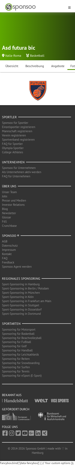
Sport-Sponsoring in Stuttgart (20, 305)
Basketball (37, 55)
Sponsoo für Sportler (15, 123)
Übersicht (11, 66)
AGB (4, 241)
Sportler (9, 117)
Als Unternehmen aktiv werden (21, 172)
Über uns (9, 186)
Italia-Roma (13, 55)
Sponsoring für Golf (14, 346)
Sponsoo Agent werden (17, 266)
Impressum (9, 250)
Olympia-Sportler (13, 148)
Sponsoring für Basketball (18, 334)
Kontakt (7, 254)
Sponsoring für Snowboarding (21, 363)
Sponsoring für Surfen (16, 367)
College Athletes (12, 152)
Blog (5, 209)
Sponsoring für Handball (17, 350)
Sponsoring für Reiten (16, 359)
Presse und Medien (14, 200)
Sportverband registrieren (18, 139)
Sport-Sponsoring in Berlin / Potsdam (25, 288)
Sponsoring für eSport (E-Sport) (22, 375)
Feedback (8, 262)
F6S (4, 221)
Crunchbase (9, 226)
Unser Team (9, 192)
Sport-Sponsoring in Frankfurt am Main (26, 301)
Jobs (4, 196)
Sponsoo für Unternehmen (19, 168)
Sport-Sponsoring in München (21, 293)
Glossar (6, 217)
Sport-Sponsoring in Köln (18, 297)
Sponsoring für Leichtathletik (20, 354)
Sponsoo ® (10, 236)
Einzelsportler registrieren (18, 127)
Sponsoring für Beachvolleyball (21, 338)
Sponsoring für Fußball (16, 342)
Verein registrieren (14, 135)
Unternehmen (13, 162)
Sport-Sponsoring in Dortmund (21, 314)
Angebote (57, 66)
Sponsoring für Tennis (15, 371)
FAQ (4, 258)
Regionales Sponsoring (21, 278)
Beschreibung (34, 66)
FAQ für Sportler (12, 144)
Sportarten (11, 324)
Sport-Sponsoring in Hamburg (21, 284)
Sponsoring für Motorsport (18, 329)
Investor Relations (13, 205)
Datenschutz (10, 245)
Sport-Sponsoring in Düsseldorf (22, 309)
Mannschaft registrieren (17, 131)
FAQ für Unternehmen (16, 176)
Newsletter (9, 213)
